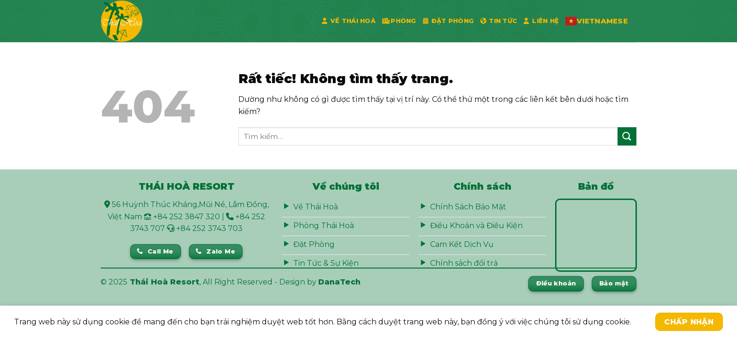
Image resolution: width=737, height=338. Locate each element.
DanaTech (339, 281)
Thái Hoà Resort (164, 281)
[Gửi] (627, 136)
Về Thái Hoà (349, 21)
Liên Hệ (541, 21)
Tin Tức (498, 21)
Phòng (399, 21)
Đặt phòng (448, 21)
